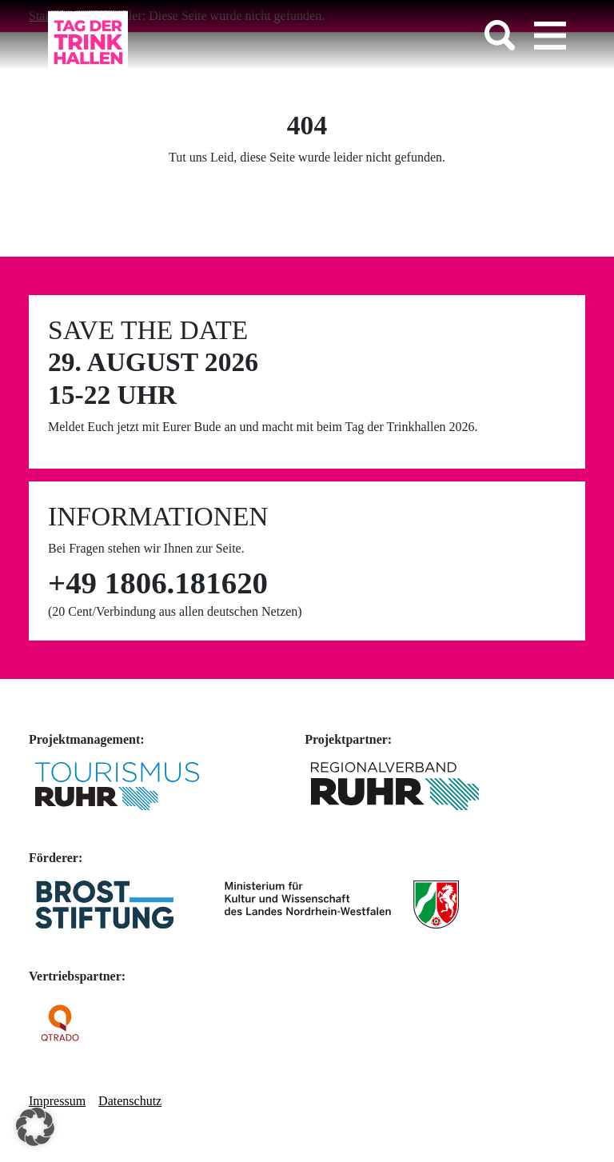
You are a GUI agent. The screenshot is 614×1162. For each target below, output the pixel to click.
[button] (35, 1127)
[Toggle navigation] (550, 35)
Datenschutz (129, 1101)
